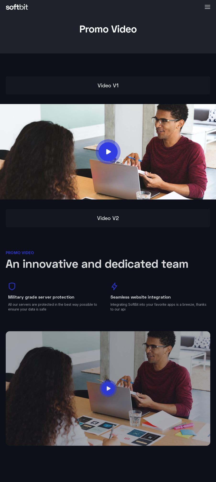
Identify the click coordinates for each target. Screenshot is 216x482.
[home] (103, 7)
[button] (207, 6)
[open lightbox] (108, 151)
